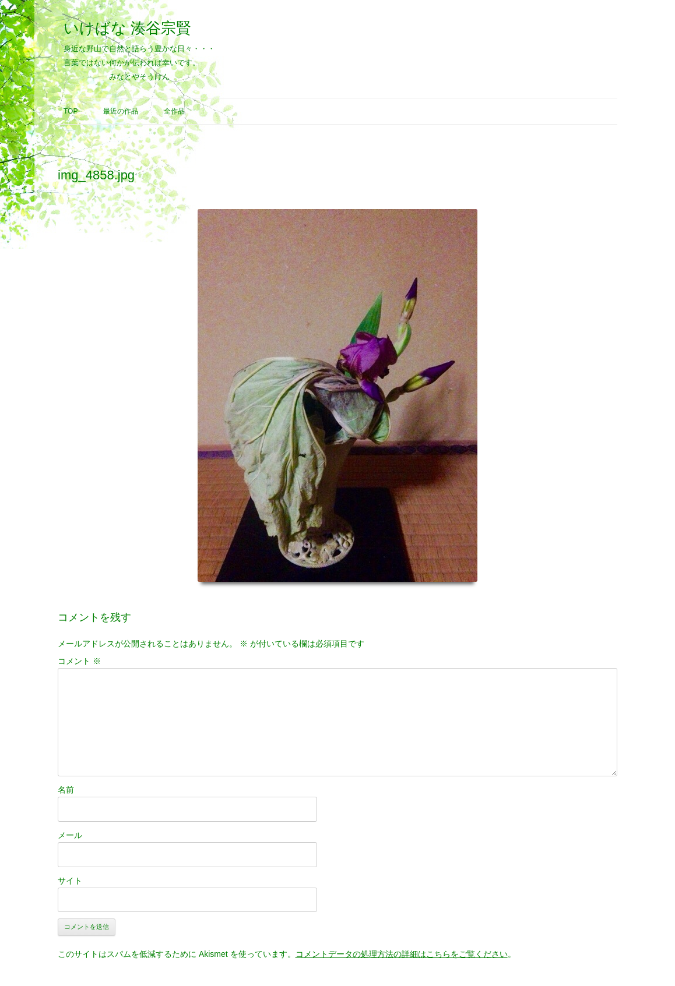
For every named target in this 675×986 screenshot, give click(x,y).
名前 (66, 789)
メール (70, 835)
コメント (79, 661)
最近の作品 (120, 111)
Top (71, 111)
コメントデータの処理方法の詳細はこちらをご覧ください (402, 954)
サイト (70, 880)
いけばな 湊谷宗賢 (127, 28)
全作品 (174, 111)
